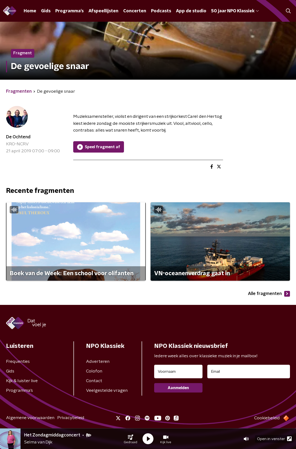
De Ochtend (18, 137)
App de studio (191, 11)
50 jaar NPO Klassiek (235, 11)
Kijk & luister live (22, 381)
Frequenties (18, 361)
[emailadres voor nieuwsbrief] (248, 371)
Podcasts (161, 11)
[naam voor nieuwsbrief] (178, 371)
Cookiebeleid (267, 418)
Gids (46, 11)
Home (30, 11)
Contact (94, 381)
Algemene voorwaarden (30, 418)
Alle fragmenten (269, 294)
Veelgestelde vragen (107, 390)
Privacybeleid (70, 418)
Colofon (94, 371)
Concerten (134, 11)
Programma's (69, 11)
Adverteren (97, 361)
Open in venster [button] (274, 438)
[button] (130, 439)
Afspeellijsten (103, 11)
